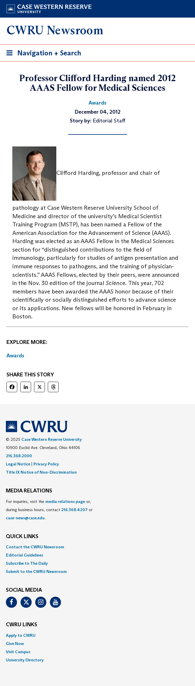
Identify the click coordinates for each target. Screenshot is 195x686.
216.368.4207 (74, 509)
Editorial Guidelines (24, 555)
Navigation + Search (42, 54)
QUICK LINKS (22, 537)
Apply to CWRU (20, 635)
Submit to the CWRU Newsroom (36, 571)
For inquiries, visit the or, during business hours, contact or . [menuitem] (49, 510)
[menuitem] (97, 547)
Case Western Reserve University (51, 439)
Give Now (15, 643)
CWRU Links (21, 625)
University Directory (25, 660)
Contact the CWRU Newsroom (35, 547)
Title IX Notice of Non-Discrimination (41, 472)
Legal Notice (18, 464)
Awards (15, 355)
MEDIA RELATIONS (29, 491)
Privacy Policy (46, 464)
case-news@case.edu (25, 518)
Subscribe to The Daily (27, 563)
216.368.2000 (19, 455)
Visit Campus (18, 651)
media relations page (65, 501)
